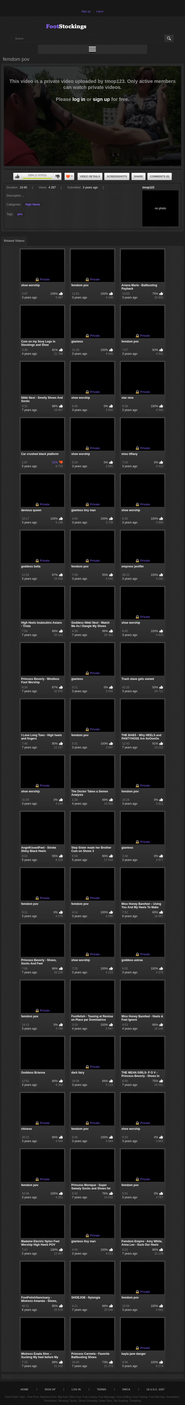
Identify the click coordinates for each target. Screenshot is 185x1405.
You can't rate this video (17, 176)
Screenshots (117, 176)
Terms (101, 1389)
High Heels (32, 204)
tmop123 (148, 187)
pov (19, 214)
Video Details (90, 176)
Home (24, 1389)
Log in (100, 11)
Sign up (85, 11)
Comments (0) (159, 176)
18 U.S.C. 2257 (155, 1389)
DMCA (126, 1389)
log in (79, 99)
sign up (101, 99)
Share (138, 176)
